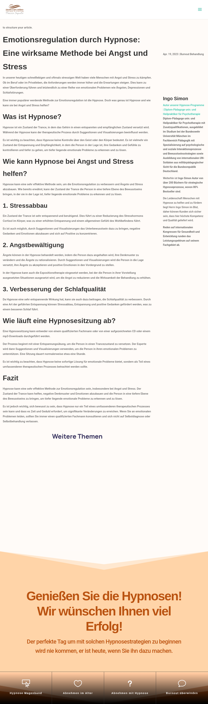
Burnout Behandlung (192, 54)
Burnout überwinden (182, 693)
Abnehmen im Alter (78, 693)
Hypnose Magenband (26, 693)
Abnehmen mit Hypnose (129, 693)
